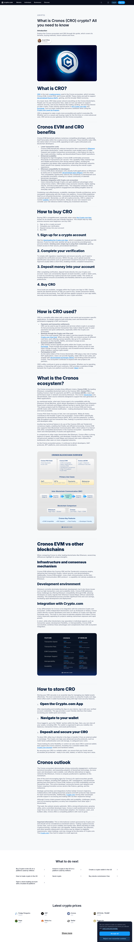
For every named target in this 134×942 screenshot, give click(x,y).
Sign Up (121, 2)
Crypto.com (44, 833)
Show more (67, 933)
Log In (114, 2)
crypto (41, 15)
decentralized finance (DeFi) (47, 98)
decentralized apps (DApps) (72, 173)
